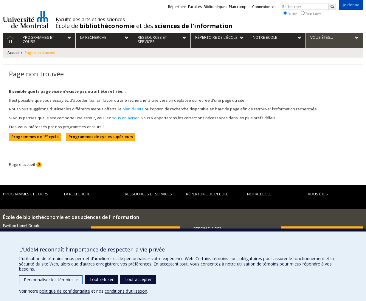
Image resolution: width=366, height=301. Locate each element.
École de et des (144, 26)
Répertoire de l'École (207, 194)
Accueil (13, 52)
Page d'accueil (22, 164)
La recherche (77, 194)
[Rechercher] (332, 7)
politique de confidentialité (64, 291)
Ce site (290, 13)
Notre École (259, 194)
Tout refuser (101, 279)
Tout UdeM (311, 13)
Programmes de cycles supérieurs (101, 136)
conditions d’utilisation (126, 291)
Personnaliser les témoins (51, 280)
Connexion (263, 6)
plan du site (133, 109)
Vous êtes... (319, 194)
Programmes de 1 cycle (35, 137)
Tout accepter (138, 279)
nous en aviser (125, 118)
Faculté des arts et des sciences (90, 19)
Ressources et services (148, 194)
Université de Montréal (26, 19)
